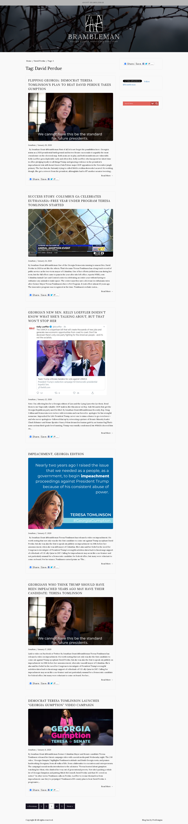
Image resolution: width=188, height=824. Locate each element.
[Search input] (137, 103)
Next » (70, 806)
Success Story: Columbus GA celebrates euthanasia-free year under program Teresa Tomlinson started (69, 201)
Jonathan (32, 145)
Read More (107, 175)
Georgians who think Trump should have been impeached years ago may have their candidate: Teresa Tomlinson (66, 589)
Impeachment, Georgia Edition (56, 454)
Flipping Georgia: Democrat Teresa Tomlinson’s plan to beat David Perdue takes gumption (69, 85)
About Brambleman (93, 2)
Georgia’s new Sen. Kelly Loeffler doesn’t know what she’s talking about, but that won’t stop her (67, 317)
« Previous (32, 806)
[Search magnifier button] (157, 103)
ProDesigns (157, 820)
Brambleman (94, 36)
